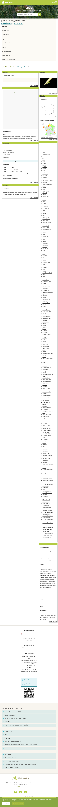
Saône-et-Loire (46, 302)
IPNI (5, 735)
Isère (43, 238)
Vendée (44, 323)
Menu (54, 2)
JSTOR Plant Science (9, 758)
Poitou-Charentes (46, 285)
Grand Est (44, 444)
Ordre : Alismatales (7, 150)
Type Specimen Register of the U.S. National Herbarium (19, 764)
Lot (43, 257)
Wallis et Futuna (46, 503)
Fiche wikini (26, 680)
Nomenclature (6, 51)
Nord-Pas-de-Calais (47, 272)
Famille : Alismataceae (8, 152)
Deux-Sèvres (45, 196)
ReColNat (6, 722)
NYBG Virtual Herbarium (11, 761)
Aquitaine (44, 165)
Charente (44, 182)
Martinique (45, 266)
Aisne (43, 160)
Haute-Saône (45, 224)
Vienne (44, 325)
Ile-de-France (45, 383)
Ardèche (44, 166)
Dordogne (44, 198)
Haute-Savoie (45, 225)
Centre (44, 372)
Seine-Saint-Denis (46, 311)
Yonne (44, 328)
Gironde (44, 213)
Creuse (44, 194)
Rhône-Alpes (45, 400)
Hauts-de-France (46, 381)
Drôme (44, 201)
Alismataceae (18, 24)
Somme (44, 313)
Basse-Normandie (46, 367)
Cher (43, 186)
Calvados (44, 177)
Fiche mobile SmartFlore (26, 684)
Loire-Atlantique (46, 252)
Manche (44, 264)
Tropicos (6, 738)
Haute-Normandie (46, 222)
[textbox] (27, 14)
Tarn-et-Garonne (46, 316)
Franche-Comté (46, 208)
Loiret (43, 253)
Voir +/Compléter (34, 85)
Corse (43, 189)
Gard (43, 210)
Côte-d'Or (44, 192)
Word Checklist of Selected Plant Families (15, 725)
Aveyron (44, 172)
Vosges (44, 327)
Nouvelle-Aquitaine (47, 455)
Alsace (44, 163)
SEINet (6, 748)
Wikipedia (7, 754)
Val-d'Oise (44, 320)
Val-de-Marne (45, 322)
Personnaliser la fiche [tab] (27, 646)
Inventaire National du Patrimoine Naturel (16, 712)
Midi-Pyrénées (46, 388)
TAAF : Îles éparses (47, 498)
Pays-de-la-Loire (46, 281)
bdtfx (12, 67)
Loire (43, 250)
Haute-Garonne (46, 218)
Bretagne (44, 175)
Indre (43, 234)
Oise (43, 274)
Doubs (44, 199)
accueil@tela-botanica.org (20, 786)
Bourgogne (45, 173)
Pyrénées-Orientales (47, 294)
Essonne (44, 203)
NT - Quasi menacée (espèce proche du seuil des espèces (47, 535)
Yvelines (44, 330)
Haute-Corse (45, 217)
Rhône (44, 297)
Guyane (44, 215)
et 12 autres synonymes (32, 173)
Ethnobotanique (7, 43)
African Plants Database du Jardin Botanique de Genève (20, 745)
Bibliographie (6, 55)
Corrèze (44, 187)
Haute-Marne (45, 346)
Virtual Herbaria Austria (11, 768)
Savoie (44, 306)
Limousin (44, 246)
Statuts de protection (8, 59)
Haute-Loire (45, 220)
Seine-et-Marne (46, 308)
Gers (43, 212)
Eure (43, 205)
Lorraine (44, 255)
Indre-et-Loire (45, 236)
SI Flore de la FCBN (9, 715)
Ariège (44, 168)
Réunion (44, 295)
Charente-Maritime (47, 184)
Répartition (5, 39)
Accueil (4, 67)
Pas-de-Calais (45, 279)
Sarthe (44, 304)
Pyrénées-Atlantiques (47, 292)
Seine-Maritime (46, 309)
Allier (43, 161)
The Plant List (8, 731)
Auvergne (44, 365)
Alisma (3, 24)
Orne (43, 276)
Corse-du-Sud (45, 191)
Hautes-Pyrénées (46, 229)
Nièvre (44, 271)
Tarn (43, 315)
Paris (43, 278)
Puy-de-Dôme (45, 290)
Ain (43, 158)
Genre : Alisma (6, 154)
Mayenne (44, 267)
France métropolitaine (47, 478)
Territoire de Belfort (47, 318)
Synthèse (4, 26)
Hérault (44, 232)
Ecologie (4, 47)
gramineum (8, 24)
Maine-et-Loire (46, 262)
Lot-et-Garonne (46, 259)
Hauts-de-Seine (46, 231)
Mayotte (44, 269)
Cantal (44, 179)
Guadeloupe (45, 486)
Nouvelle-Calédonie (47, 491)
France (44, 467)
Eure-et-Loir (45, 206)
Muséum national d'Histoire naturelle (14, 718)
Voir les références (7, 127)
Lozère (44, 260)
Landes (44, 241)
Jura (43, 239)
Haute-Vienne (45, 227)
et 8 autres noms (53, 561)
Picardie (44, 283)
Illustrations (6, 35)
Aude (43, 170)
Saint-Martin (45, 496)
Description (5, 31)
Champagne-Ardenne (47, 180)
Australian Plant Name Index (12, 741)
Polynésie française (47, 492)
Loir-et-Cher (45, 248)
